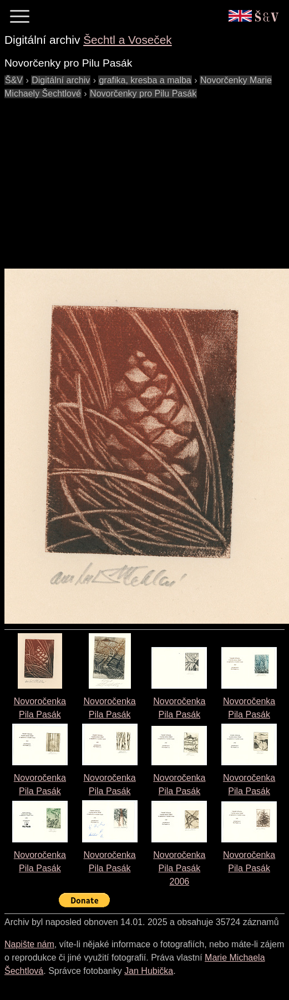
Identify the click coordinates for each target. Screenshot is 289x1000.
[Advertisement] (141, 178)
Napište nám (29, 944)
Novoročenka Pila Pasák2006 (179, 868)
